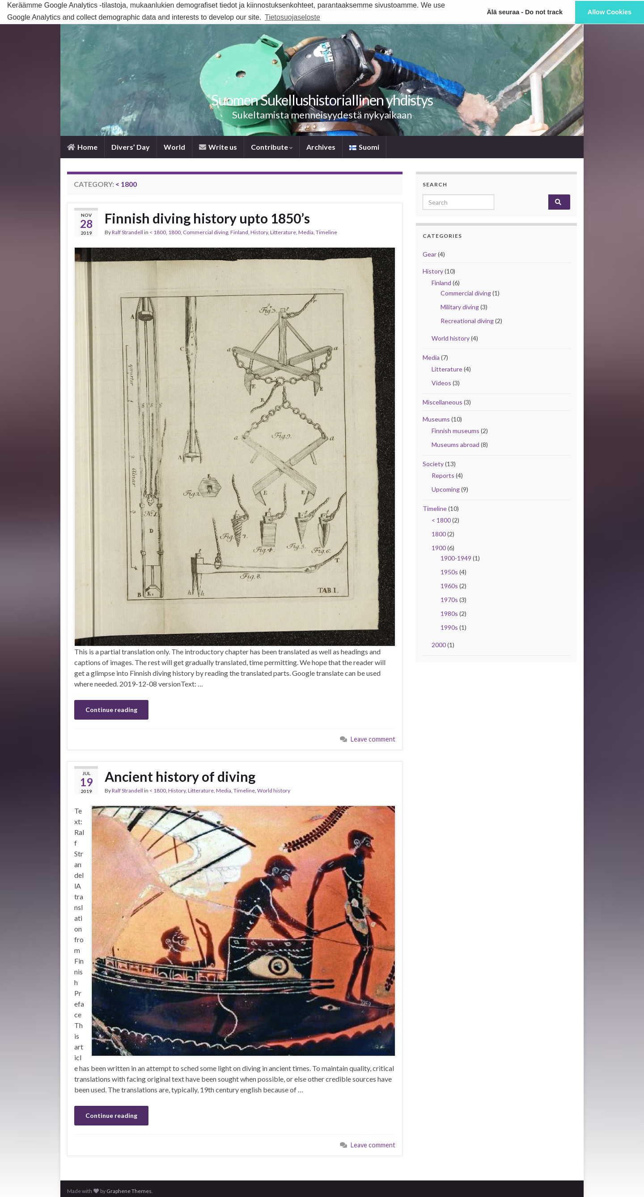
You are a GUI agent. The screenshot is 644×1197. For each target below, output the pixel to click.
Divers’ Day (130, 146)
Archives (320, 146)
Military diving (460, 306)
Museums (436, 418)
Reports (443, 475)
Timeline (326, 231)
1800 (174, 231)
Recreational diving (467, 320)
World (174, 146)
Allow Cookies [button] (609, 12)
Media (306, 231)
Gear (429, 253)
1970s (449, 599)
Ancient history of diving (180, 776)
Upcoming (446, 489)
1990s (449, 627)
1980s (449, 613)
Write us (218, 146)
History (259, 231)
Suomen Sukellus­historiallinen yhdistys (322, 99)
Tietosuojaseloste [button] (292, 17)
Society (433, 463)
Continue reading (111, 709)
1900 (439, 547)
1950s (449, 571)
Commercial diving (205, 231)
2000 (439, 644)
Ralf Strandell (127, 231)
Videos (441, 382)
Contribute (271, 146)
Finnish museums (455, 430)
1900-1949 (456, 557)
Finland (239, 231)
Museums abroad (455, 444)
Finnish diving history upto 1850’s (207, 218)
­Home (82, 146)
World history (273, 790)
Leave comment (373, 739)
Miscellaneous (442, 401)
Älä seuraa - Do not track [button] (525, 12)
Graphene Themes (129, 1191)
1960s (449, 585)
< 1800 (157, 231)
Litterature (283, 231)
